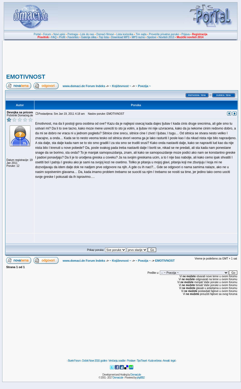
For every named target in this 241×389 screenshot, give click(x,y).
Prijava (185, 34)
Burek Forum (74, 360)
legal (173, 360)
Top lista (104, 37)
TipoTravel (142, 360)
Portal (37, 34)
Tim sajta (141, 34)
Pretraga (72, 34)
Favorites (72, 37)
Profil (62, 37)
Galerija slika (88, 37)
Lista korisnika (124, 34)
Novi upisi (59, 34)
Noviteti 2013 (166, 37)
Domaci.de (135, 374)
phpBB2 (141, 377)
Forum (47, 34)
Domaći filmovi (105, 34)
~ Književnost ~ (120, 86)
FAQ (54, 37)
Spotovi (151, 37)
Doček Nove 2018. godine (94, 360)
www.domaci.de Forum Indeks (84, 86)
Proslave (131, 360)
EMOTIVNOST (25, 76)
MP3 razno (138, 37)
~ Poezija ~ (143, 86)
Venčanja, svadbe (117, 360)
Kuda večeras (154, 360)
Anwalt (166, 360)
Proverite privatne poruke (164, 34)
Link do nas (87, 34)
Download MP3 (120, 37)
